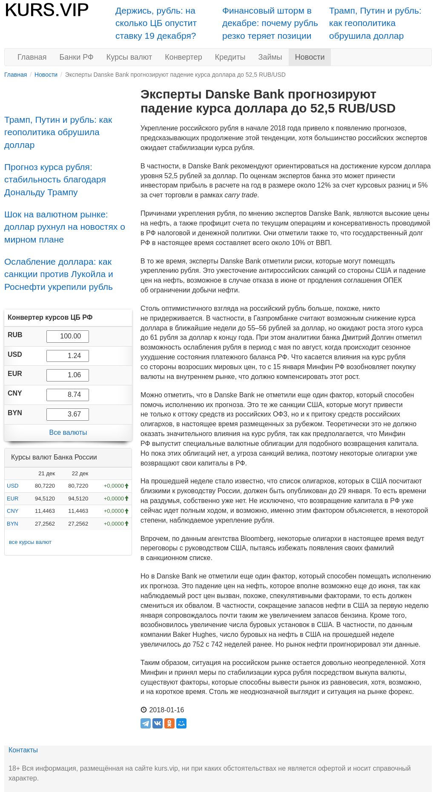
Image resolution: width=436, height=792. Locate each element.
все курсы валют (30, 542)
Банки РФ (77, 57)
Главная (32, 57)
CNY (12, 511)
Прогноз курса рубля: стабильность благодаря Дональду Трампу (55, 179)
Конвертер (183, 57)
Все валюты (68, 432)
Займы (270, 57)
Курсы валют (129, 57)
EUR (12, 498)
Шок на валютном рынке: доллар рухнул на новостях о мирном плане (64, 226)
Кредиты (230, 57)
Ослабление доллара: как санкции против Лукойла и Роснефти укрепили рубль (58, 274)
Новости (310, 57)
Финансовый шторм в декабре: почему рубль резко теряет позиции (270, 23)
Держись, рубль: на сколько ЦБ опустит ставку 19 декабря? (156, 23)
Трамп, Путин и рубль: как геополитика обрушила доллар (375, 23)
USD (12, 486)
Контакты (23, 750)
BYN (12, 523)
